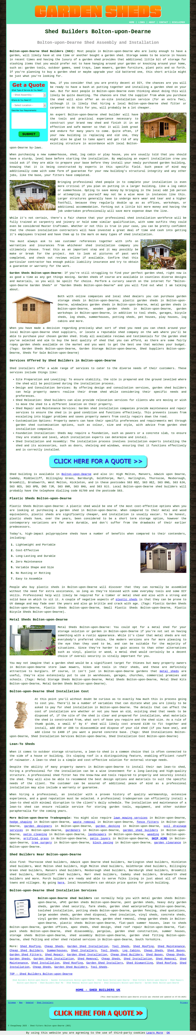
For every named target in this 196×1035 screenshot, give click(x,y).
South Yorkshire (147, 939)
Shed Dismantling (139, 962)
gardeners (73, 830)
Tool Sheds (120, 946)
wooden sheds (58, 914)
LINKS (141, 22)
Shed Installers (84, 950)
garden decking (108, 826)
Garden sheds (88, 277)
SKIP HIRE (159, 838)
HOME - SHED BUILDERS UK (98, 990)
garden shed (154, 273)
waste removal (84, 822)
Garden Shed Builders (70, 967)
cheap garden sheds (153, 918)
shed (103, 114)
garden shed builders (140, 830)
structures (78, 198)
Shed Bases (176, 950)
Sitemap (12, 1003)
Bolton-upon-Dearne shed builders (65, 898)
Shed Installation (138, 958)
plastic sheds (126, 599)
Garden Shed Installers (104, 962)
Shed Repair (54, 954)
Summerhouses (57, 950)
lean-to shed (46, 760)
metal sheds (169, 671)
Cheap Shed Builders (26, 950)
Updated (29, 1003)
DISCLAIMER (178, 22)
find (21, 862)
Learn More (154, 1032)
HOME (131, 22)
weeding (153, 834)
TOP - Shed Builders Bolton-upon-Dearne (41, 973)
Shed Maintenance (171, 946)
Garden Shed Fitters (25, 954)
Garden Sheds (20, 958)
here (61, 882)
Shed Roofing (30, 946)
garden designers (38, 826)
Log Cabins (131, 950)
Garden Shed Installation (87, 946)
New (21, 1003)
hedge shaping (21, 822)
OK (168, 1032)
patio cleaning (35, 834)
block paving (103, 842)
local (121, 103)
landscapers (97, 834)
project (58, 253)
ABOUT (152, 22)
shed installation (138, 234)
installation (161, 158)
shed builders (166, 486)
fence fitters (148, 822)
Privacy (184, 1003)
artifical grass (36, 838)
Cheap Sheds (54, 946)
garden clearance (167, 842)
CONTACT (163, 22)
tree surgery (42, 842)
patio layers (100, 838)
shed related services (78, 939)
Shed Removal (88, 958)
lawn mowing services (130, 817)
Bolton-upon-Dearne (76, 474)
